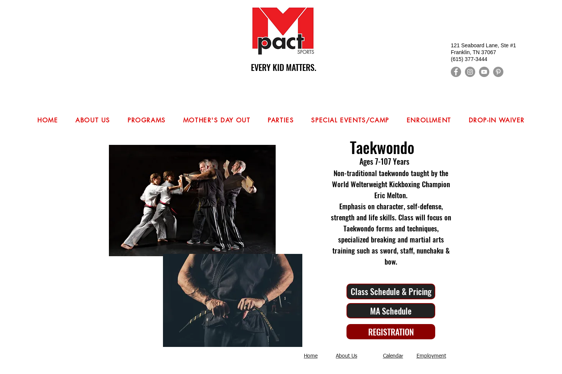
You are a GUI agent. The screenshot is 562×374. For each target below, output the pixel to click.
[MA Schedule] (390, 310)
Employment (431, 356)
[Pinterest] (498, 72)
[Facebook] (456, 72)
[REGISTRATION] (390, 331)
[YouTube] (484, 72)
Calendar (393, 356)
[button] (146, 120)
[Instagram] (470, 72)
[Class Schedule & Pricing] (390, 291)
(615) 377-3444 (469, 59)
